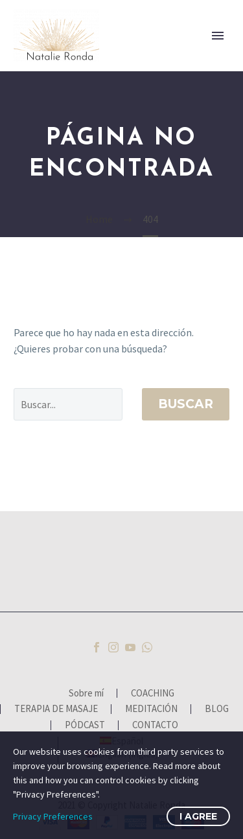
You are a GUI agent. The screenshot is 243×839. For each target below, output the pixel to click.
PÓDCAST (85, 725)
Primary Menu (218, 36)
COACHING (152, 693)
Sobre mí (86, 693)
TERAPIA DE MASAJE (56, 709)
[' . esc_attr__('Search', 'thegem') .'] (68, 404)
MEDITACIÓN (151, 709)
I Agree (198, 816)
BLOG (217, 709)
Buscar (185, 404)
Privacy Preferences (53, 816)
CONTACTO (155, 725)
